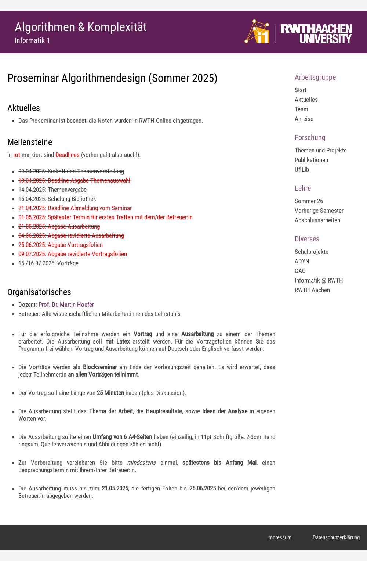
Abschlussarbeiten (317, 220)
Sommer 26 (309, 201)
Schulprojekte (311, 251)
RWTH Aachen (312, 290)
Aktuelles (306, 99)
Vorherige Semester (319, 210)
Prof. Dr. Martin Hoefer (66, 304)
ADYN (302, 261)
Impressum (279, 537)
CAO (300, 270)
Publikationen (311, 159)
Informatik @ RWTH (319, 280)
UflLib (302, 169)
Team (301, 109)
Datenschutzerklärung (336, 537)
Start (300, 90)
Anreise (304, 118)
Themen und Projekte (321, 150)
